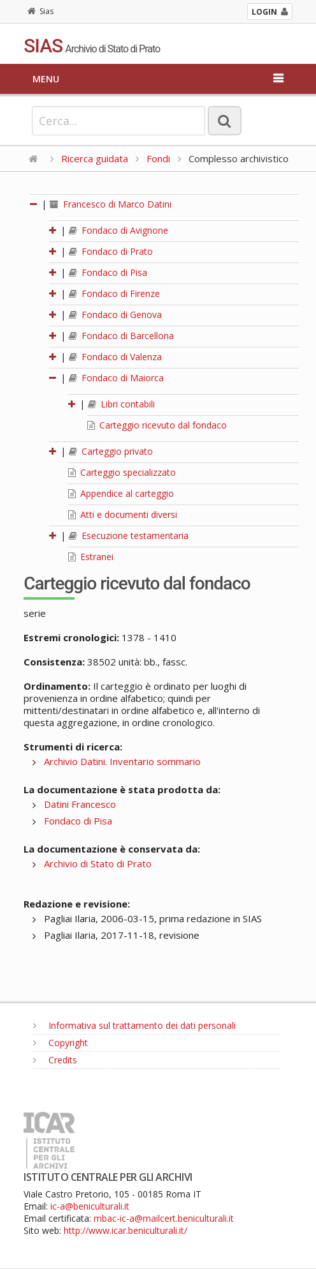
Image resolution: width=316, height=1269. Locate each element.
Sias (40, 11)
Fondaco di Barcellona (121, 336)
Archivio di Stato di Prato (98, 863)
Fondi (158, 158)
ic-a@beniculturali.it (89, 1206)
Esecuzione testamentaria (129, 535)
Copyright (60, 1043)
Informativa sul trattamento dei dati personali (134, 1025)
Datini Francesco (80, 804)
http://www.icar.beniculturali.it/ (125, 1230)
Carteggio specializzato (122, 472)
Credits (55, 1060)
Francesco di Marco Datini (110, 204)
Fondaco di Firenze (114, 293)
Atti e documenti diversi (122, 514)
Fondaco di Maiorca (116, 378)
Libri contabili (121, 404)
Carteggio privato (111, 451)
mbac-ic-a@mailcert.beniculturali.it (164, 1218)
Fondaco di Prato (111, 251)
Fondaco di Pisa (108, 272)
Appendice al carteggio (121, 493)
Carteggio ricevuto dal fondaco (157, 425)
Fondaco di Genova (115, 314)
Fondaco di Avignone (118, 230)
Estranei (90, 557)
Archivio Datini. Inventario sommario (122, 761)
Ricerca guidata (94, 158)
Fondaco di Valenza (115, 357)
